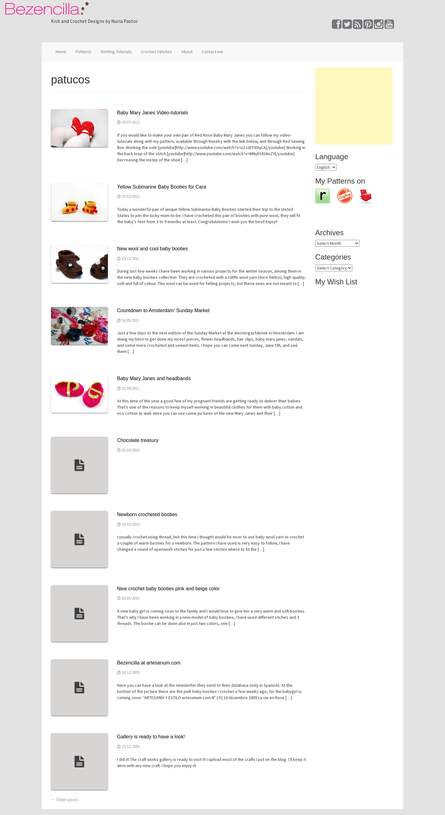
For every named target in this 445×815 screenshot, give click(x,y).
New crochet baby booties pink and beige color (168, 588)
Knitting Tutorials (116, 51)
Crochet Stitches (156, 51)
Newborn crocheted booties (147, 514)
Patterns (83, 51)
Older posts (64, 799)
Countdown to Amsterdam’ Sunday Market (163, 310)
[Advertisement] (353, 106)
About (187, 51)
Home (61, 51)
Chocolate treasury (138, 440)
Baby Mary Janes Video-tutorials (152, 112)
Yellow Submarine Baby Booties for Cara (161, 186)
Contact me (212, 51)
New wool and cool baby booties (152, 248)
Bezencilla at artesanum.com (148, 662)
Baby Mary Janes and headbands (154, 378)
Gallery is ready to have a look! (151, 736)
